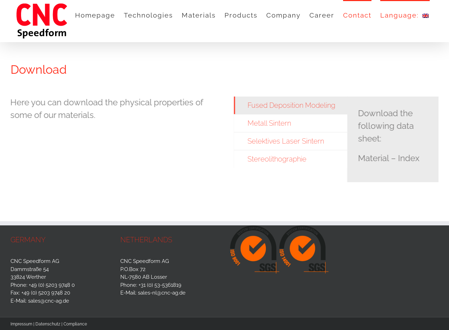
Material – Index (389, 158)
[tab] (291, 105)
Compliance (75, 324)
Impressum (21, 324)
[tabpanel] (394, 139)
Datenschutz (47, 324)
